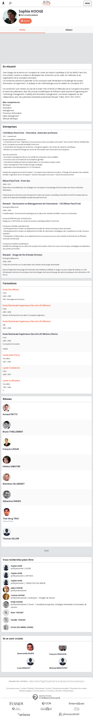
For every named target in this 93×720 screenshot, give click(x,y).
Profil (22, 30)
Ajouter (27, 21)
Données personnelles (61, 688)
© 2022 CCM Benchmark (64, 691)
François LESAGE (11, 449)
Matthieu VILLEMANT (14, 483)
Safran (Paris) (8, 521)
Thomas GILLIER (11, 538)
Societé (48, 688)
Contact (23, 688)
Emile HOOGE (17, 602)
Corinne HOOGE (18, 595)
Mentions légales (26, 691)
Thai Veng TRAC (11, 518)
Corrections (50, 691)
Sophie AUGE (16, 566)
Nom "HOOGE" (17, 612)
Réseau (69, 30)
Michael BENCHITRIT (58, 668)
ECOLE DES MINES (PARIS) (22, 627)
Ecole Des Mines (11, 289)
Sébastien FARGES (12, 501)
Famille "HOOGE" (18, 620)
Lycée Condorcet (11, 367)
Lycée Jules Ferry (11, 355)
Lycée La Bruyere (11, 380)
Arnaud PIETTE (10, 414)
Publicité (31, 688)
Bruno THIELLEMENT (13, 431)
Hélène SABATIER (11, 466)
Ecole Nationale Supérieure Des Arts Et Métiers (27, 305)
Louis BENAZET (24, 668)
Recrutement (39, 688)
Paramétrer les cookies (78, 688)
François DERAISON (57, 654)
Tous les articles (39, 691)
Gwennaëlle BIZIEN (25, 653)
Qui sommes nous (12, 688)
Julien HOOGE (17, 588)
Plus (46, 550)
